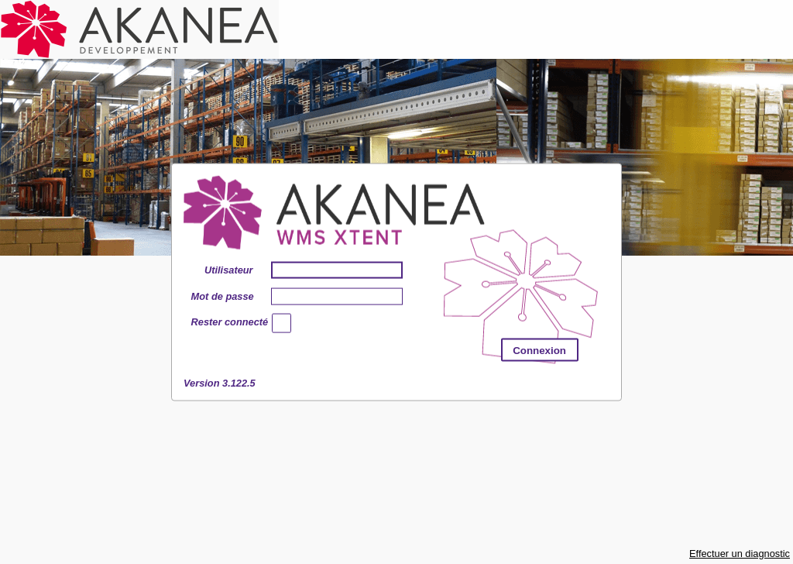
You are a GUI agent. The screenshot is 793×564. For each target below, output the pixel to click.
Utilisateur (228, 269)
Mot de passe (222, 295)
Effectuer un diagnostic (739, 553)
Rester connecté (222, 323)
